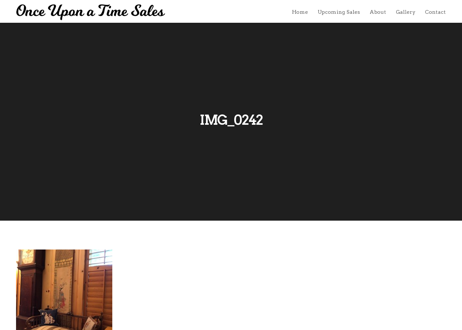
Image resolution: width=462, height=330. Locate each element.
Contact (435, 12)
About (378, 12)
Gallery (405, 12)
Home (300, 12)
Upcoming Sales (339, 12)
